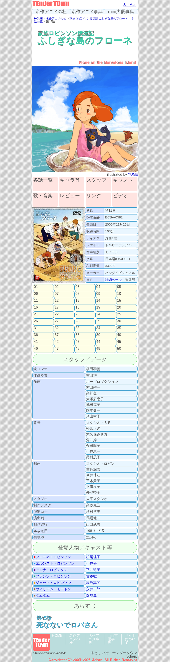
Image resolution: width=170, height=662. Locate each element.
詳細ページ (113, 279)
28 (77, 321)
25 (119, 314)
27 (57, 321)
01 (36, 287)
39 (98, 335)
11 (36, 300)
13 (77, 300)
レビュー (70, 195)
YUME (133, 174)
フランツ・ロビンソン (52, 576)
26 (36, 321)
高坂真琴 (93, 583)
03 (77, 287)
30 (119, 321)
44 (98, 342)
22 (57, 314)
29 (98, 321)
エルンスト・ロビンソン (54, 563)
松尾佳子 (93, 557)
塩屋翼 (91, 595)
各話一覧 (43, 180)
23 (77, 314)
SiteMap (129, 5)
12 (57, 300)
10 (119, 293)
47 (57, 348)
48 (77, 348)
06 (36, 293)
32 (57, 328)
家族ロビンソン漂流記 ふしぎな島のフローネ (99, 18)
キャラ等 (70, 180)
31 (36, 328)
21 (36, 314)
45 (119, 342)
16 (36, 307)
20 (119, 307)
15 (119, 300)
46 (36, 348)
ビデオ (120, 195)
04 (98, 287)
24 (98, 314)
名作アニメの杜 (51, 11)
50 (119, 348)
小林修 (91, 563)
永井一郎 (93, 589)
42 (57, 342)
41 (36, 342)
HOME (38, 18)
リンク (94, 195)
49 (98, 348)
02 (57, 287)
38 (77, 335)
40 (119, 335)
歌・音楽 (43, 195)
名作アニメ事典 (87, 11)
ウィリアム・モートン (52, 589)
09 (98, 293)
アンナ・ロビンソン (50, 570)
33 (77, 328)
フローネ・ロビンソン (52, 557)
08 (77, 293)
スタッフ (96, 180)
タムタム (41, 595)
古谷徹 (91, 576)
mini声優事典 (121, 11)
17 (57, 307)
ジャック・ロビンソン (52, 583)
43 (77, 342)
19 (98, 307)
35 (119, 328)
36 (36, 335)
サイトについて (130, 639)
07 (57, 293)
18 (77, 307)
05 (119, 287)
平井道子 (93, 570)
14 (98, 300)
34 (98, 328)
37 (57, 335)
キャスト (123, 180)
